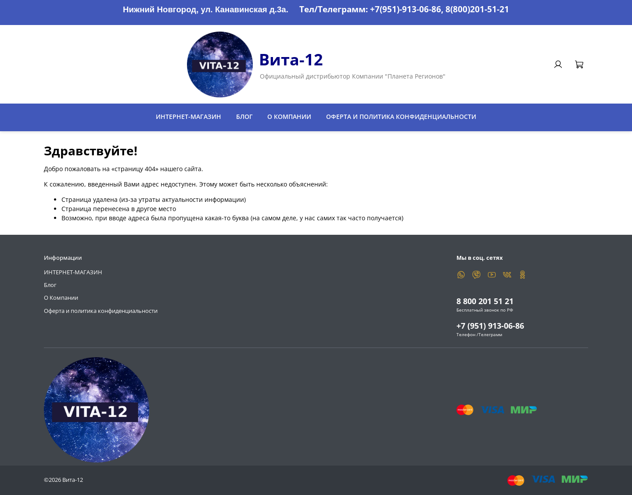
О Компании (289, 116)
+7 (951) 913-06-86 (490, 325)
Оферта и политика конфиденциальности (401, 116)
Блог (244, 116)
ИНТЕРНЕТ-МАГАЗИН (188, 116)
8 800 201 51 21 (485, 301)
